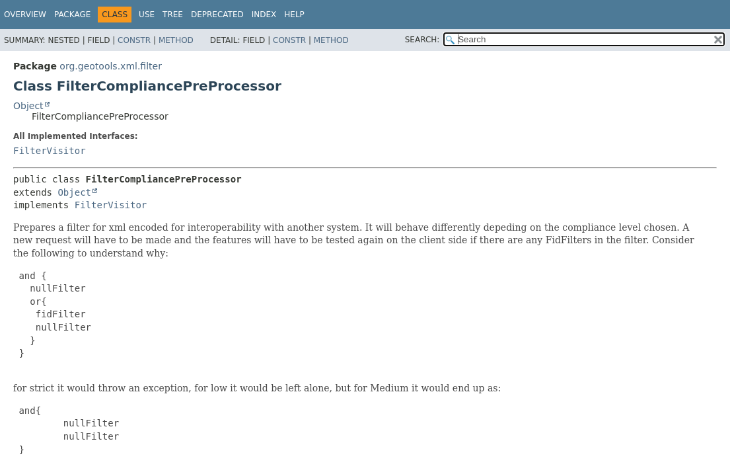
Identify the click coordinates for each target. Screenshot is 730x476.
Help (294, 14)
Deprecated (217, 14)
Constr (134, 40)
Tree (173, 14)
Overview (25, 14)
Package (72, 14)
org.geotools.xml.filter (110, 66)
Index (264, 14)
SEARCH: (422, 39)
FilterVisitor (49, 150)
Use (147, 14)
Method (176, 40)
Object (28, 105)
